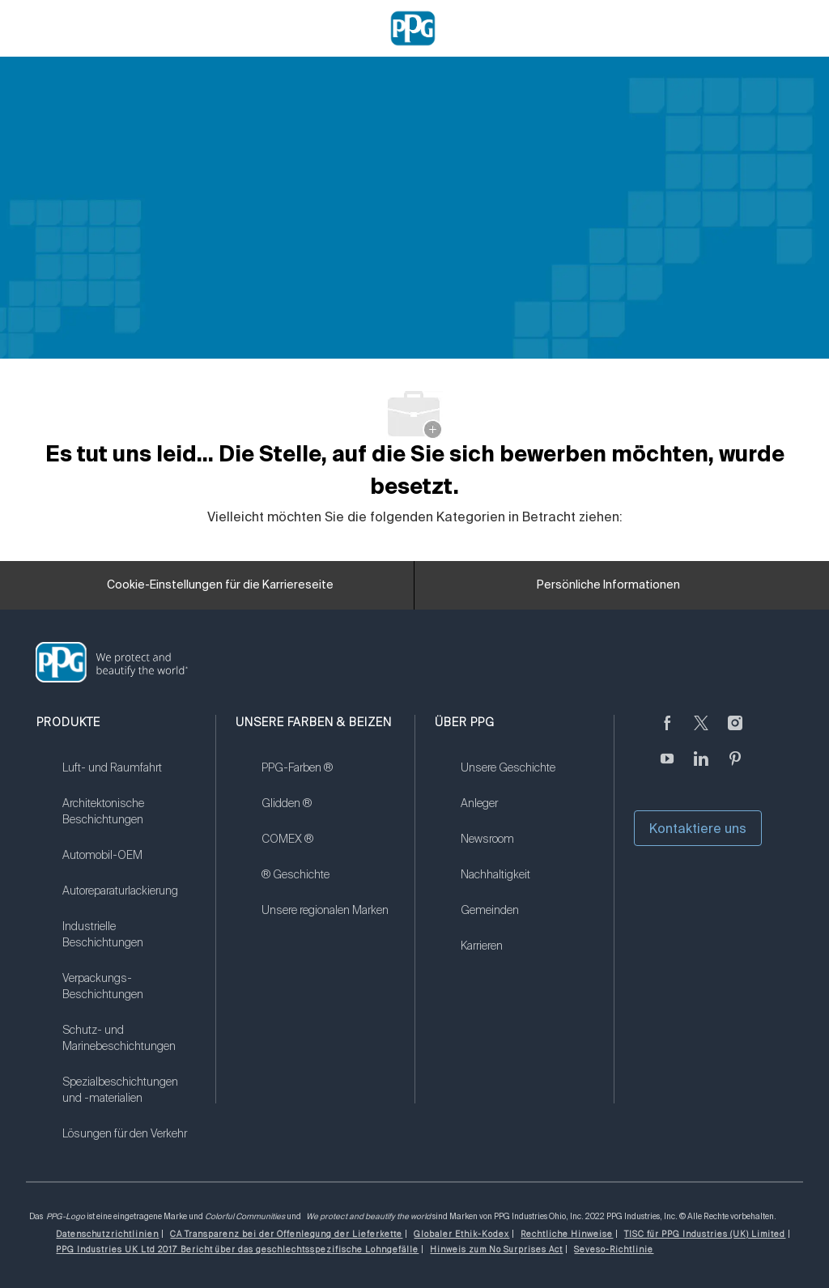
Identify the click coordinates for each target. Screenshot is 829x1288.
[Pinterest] (735, 768)
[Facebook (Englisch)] (667, 732)
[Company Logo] (412, 27)
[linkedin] (701, 768)
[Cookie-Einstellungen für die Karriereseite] (220, 585)
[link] (128, 778)
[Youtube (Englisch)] (667, 768)
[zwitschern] (701, 732)
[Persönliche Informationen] (608, 585)
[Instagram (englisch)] (735, 732)
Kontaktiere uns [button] (697, 828)
